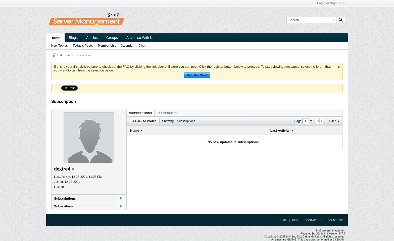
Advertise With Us (140, 38)
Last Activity (280, 130)
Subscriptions (65, 198)
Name (134, 130)
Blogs (73, 38)
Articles (92, 38)
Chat (142, 45)
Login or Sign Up (331, 3)
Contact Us (313, 220)
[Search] (311, 20)
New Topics (59, 45)
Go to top (335, 220)
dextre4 (65, 55)
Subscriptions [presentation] (140, 113)
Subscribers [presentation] (167, 113)
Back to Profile (144, 121)
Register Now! (197, 75)
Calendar (127, 45)
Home (55, 38)
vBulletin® (322, 233)
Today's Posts (83, 45)
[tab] (140, 113)
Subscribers (63, 206)
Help (295, 220)
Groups (112, 38)
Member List (107, 45)
